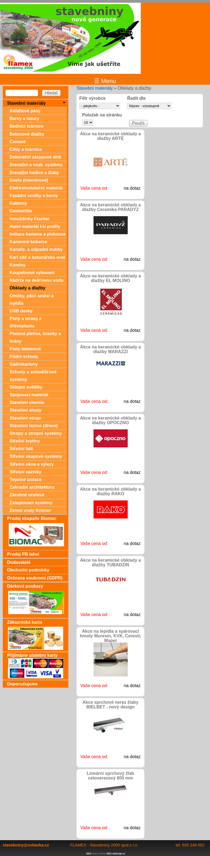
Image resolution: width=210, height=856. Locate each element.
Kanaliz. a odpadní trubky (36, 249)
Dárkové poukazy (25, 586)
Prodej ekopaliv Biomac (32, 518)
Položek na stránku (102, 115)
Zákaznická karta (24, 622)
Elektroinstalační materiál (36, 188)
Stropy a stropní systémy (36, 433)
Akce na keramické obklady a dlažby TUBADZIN (110, 562)
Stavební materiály (95, 88)
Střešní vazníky (26, 472)
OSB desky (21, 311)
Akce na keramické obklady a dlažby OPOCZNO (110, 420)
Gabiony (18, 203)
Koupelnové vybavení (32, 272)
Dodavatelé (18, 562)
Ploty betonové (25, 349)
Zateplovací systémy (31, 502)
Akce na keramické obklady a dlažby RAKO (110, 491)
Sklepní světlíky (26, 387)
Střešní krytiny (25, 441)
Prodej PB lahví (23, 554)
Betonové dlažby (27, 134)
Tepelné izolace (26, 479)
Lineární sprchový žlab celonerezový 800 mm (110, 775)
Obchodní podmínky (28, 570)
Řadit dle (136, 98)
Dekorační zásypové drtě (35, 157)
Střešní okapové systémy (36, 456)
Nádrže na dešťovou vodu (36, 280)
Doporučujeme (22, 684)
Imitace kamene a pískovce (38, 234)
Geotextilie (21, 211)
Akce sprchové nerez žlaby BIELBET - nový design (111, 704)
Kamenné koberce (28, 241)
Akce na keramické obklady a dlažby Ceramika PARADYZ (110, 207)
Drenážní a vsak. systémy (36, 164)
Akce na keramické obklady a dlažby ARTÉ (110, 136)
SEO (88, 853)
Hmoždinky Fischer (30, 218)
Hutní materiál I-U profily (35, 226)
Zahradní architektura (32, 487)
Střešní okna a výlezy (32, 464)
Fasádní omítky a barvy (34, 195)
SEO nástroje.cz (115, 853)
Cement (18, 141)
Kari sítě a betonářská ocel (37, 257)
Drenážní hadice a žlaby (34, 172)
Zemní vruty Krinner (30, 510)
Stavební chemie (27, 402)
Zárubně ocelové (27, 495)
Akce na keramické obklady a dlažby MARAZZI (110, 349)
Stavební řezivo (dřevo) (34, 425)
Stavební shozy (25, 410)
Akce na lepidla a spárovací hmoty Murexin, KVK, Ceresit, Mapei (110, 636)
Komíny (18, 265)
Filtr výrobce (92, 98)
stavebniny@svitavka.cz (26, 845)
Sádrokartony (24, 364)
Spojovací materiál (29, 394)
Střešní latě (21, 448)
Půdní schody (24, 356)
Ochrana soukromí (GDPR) (35, 578)
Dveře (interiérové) (29, 180)
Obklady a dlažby (27, 288)
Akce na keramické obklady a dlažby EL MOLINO (110, 278)
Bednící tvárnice (26, 126)
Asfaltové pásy (25, 111)
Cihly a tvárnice (26, 149)
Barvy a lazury (24, 118)
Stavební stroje (25, 418)
